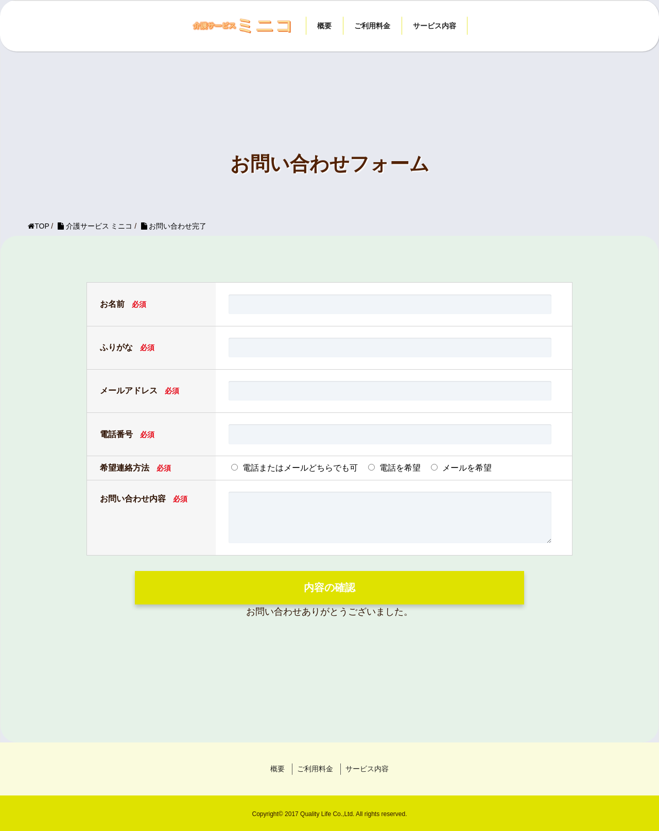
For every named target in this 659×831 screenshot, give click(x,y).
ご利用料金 (372, 26)
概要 (324, 26)
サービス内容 (434, 26)
